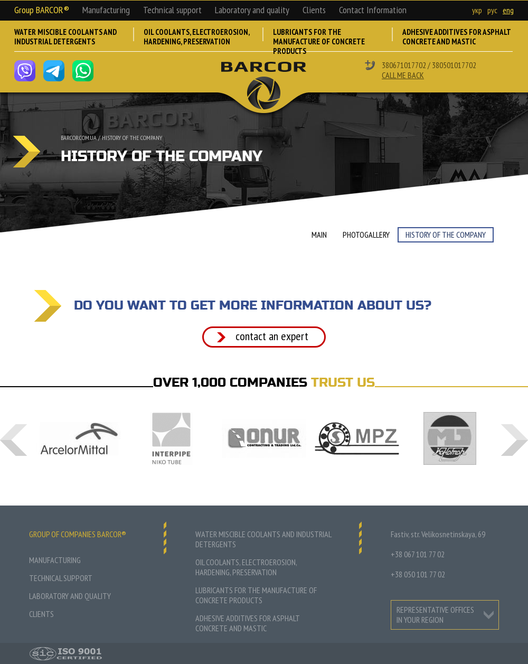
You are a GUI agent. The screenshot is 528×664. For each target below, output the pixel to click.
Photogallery (366, 234)
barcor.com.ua (79, 138)
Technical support (172, 10)
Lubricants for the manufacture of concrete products (319, 39)
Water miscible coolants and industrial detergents (65, 36)
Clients (314, 10)
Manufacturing (106, 10)
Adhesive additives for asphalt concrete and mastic (456, 36)
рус (492, 10)
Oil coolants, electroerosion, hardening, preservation (196, 36)
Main (319, 234)
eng (508, 10)
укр (477, 10)
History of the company (132, 138)
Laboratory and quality (252, 10)
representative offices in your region (435, 614)
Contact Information (373, 10)
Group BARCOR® (41, 10)
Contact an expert (271, 336)
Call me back (403, 75)
